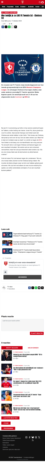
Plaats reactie (37, 333)
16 (14, 398)
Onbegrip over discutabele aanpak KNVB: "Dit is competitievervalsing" (27, 355)
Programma (10, 7)
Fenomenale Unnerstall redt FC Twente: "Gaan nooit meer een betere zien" (27, 395)
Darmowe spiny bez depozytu (11, 449)
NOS (26, 97)
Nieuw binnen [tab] (33, 348)
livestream (18, 97)
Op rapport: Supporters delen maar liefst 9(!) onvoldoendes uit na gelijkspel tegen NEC (27, 382)
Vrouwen (22, 7)
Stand (17, 7)
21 (14, 385)
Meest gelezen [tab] (12, 348)
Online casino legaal (8, 445)
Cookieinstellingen (29, 457)
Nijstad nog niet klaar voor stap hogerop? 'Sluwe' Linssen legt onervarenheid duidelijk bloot (26, 409)
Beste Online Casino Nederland (12, 438)
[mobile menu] (2, 2)
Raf (6, 21)
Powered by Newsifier (22, 459)
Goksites (5, 447)
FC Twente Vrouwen (9, 12)
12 (14, 412)
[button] (40, 2)
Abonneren (22, 277)
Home (3, 7)
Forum (37, 7)
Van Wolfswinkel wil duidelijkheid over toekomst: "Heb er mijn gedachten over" (28, 368)
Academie (31, 7)
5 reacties (7, 258)
